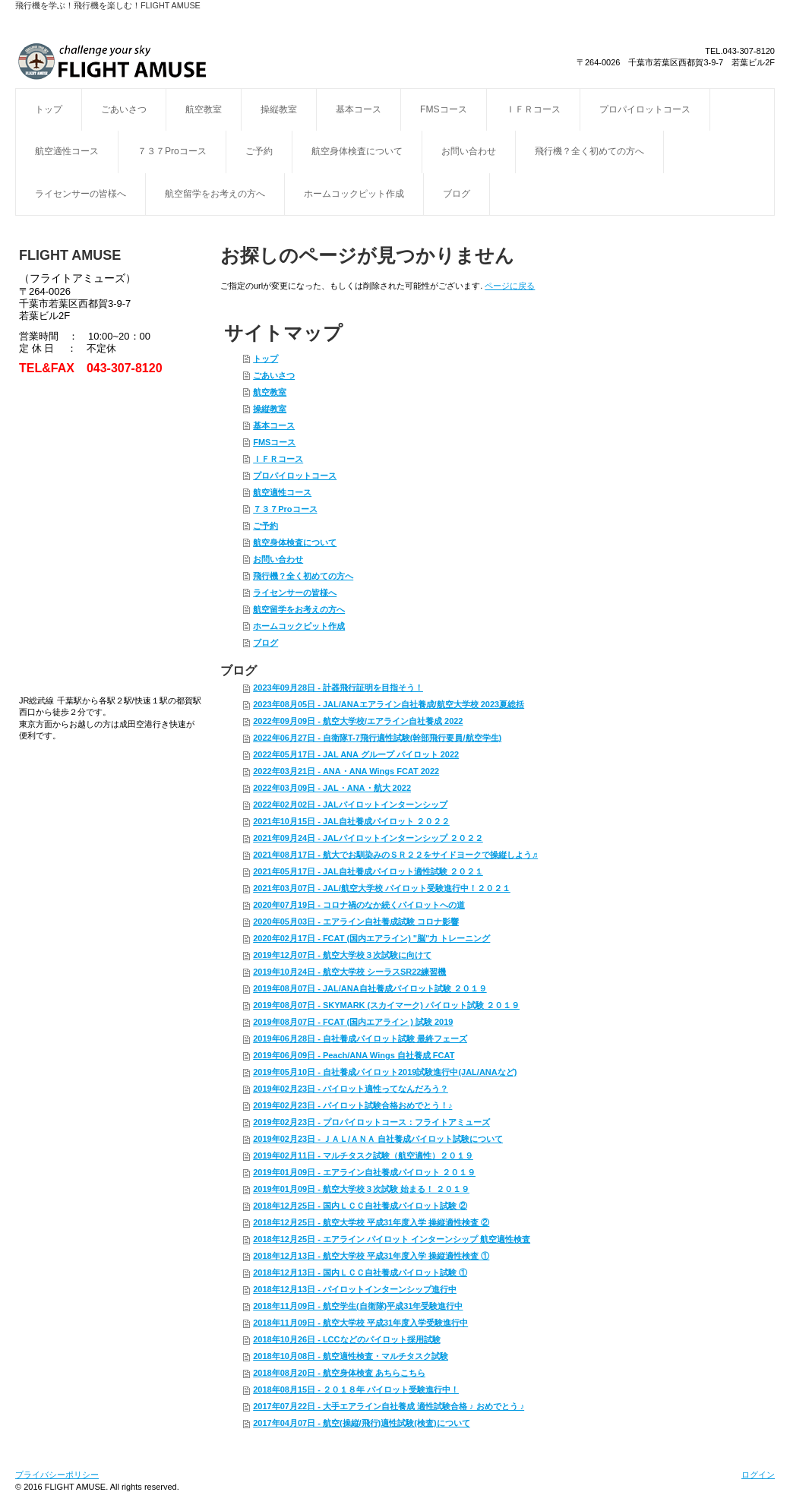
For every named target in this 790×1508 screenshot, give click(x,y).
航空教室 (203, 109)
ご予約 (259, 151)
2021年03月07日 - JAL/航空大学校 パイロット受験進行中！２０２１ (381, 888)
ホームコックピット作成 (354, 193)
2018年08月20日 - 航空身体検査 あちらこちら (339, 1372)
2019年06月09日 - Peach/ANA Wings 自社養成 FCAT (353, 1055)
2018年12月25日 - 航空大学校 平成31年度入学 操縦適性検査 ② (371, 1222)
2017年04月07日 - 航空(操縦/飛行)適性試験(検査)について (361, 1422)
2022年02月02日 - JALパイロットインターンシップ (350, 804)
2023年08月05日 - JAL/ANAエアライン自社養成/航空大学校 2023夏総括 (388, 704)
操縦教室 (279, 109)
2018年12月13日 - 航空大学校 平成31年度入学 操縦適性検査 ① (371, 1255)
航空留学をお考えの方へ (215, 193)
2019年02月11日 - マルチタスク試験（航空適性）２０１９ (363, 1155)
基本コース (358, 109)
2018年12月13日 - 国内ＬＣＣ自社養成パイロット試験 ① (360, 1272)
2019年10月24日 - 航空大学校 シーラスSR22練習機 (349, 971)
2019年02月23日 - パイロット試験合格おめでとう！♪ (352, 1105)
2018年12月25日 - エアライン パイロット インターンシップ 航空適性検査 (391, 1239)
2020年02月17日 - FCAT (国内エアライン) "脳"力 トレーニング (371, 938)
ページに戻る (510, 285)
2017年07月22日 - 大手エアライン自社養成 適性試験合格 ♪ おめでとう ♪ (388, 1406)
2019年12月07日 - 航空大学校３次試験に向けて (342, 954)
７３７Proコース (172, 151)
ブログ (456, 193)
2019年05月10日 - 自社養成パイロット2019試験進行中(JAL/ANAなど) (385, 1071)
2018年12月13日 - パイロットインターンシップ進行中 (355, 1289)
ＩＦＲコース (533, 109)
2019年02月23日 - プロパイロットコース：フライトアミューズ (371, 1122)
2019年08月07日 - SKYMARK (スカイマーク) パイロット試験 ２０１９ (386, 1005)
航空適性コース (67, 151)
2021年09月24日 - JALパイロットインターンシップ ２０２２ (368, 838)
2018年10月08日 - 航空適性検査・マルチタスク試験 (350, 1356)
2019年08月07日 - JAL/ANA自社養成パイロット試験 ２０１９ (369, 988)
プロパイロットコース (644, 109)
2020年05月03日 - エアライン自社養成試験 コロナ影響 (356, 921)
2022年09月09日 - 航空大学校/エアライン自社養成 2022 (358, 721)
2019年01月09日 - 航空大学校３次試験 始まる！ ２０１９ (361, 1188)
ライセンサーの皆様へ (80, 193)
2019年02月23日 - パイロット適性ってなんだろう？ (350, 1088)
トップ (48, 109)
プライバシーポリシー (57, 1474)
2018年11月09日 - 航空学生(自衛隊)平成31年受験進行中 (358, 1305)
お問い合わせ (468, 151)
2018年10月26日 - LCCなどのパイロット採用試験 (346, 1339)
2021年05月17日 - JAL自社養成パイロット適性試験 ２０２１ (368, 871)
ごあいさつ (124, 109)
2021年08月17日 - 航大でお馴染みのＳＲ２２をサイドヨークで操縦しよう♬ (395, 854)
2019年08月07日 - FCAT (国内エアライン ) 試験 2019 (353, 1021)
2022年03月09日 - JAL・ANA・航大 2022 (332, 787)
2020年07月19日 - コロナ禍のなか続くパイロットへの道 (359, 904)
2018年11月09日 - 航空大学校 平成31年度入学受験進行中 (360, 1322)
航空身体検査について (357, 151)
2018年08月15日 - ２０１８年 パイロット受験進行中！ (356, 1389)
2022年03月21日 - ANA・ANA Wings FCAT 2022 (346, 771)
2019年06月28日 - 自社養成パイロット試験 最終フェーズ (360, 1038)
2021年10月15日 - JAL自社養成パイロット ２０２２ (351, 821)
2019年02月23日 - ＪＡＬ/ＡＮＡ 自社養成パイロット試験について (378, 1138)
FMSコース (443, 109)
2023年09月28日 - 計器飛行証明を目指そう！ (338, 687)
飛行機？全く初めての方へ (589, 151)
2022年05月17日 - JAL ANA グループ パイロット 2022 (356, 754)
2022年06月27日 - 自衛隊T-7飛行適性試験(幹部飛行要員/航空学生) (377, 737)
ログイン (758, 1474)
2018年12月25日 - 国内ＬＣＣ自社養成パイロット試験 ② (360, 1205)
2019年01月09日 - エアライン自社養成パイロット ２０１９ (364, 1172)
